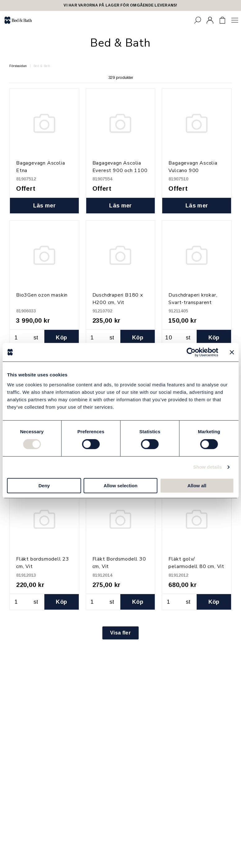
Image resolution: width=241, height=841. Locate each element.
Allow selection (120, 485)
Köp (61, 337)
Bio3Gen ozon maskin (42, 295)
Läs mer (44, 205)
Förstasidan (18, 66)
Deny (44, 485)
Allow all (196, 485)
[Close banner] (232, 352)
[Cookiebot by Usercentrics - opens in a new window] (191, 352)
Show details (207, 467)
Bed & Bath (42, 66)
